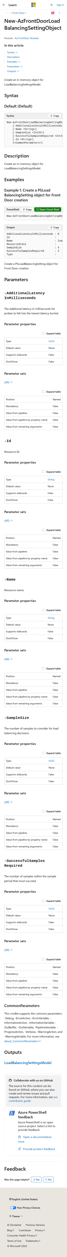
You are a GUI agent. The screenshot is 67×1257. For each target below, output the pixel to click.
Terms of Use (14, 1240)
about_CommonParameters (21, 1041)
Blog (9, 1230)
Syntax (12, 52)
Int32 (51, 341)
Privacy (39, 1230)
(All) (8, 382)
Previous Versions (35, 1225)
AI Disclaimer (14, 1225)
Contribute (25, 1230)
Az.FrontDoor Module (26, 38)
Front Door (19, 13)
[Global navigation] (3, 5)
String (51, 479)
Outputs (13, 71)
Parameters (15, 66)
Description (13, 57)
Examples (13, 61)
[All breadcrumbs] (7, 13)
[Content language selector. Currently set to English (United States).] (23, 1199)
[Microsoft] (33, 5)
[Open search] (51, 5)
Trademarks (32, 1240)
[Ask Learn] (52, 13)
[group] (33, 133)
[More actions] (59, 13)
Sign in (60, 4)
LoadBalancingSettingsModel (27, 1062)
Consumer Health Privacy (21, 1235)
